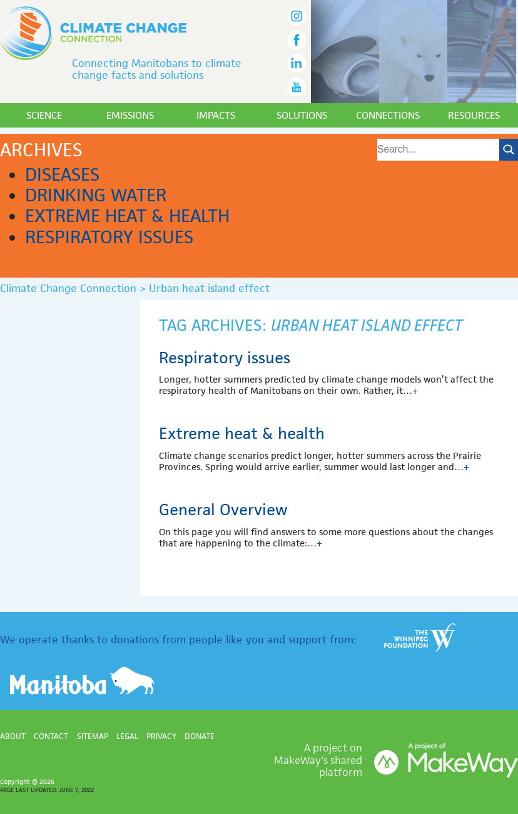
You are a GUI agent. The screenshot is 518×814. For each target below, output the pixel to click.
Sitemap (92, 736)
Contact (51, 736)
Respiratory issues (109, 237)
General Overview (223, 510)
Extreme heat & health (127, 215)
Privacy (161, 736)
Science (44, 115)
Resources (474, 115)
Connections (388, 115)
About (13, 736)
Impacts (215, 115)
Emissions (130, 115)
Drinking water (95, 195)
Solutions (302, 115)
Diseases (62, 174)
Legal (127, 736)
